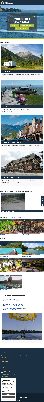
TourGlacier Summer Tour (27, 272)
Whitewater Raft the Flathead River (11, 301)
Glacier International (26, 234)
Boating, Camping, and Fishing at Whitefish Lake (13, 300)
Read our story (4, 357)
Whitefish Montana (9, 3)
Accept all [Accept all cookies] (8, 397)
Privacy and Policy (23, 396)
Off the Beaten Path (4, 256)
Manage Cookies (30, 396)
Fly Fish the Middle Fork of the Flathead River (13, 299)
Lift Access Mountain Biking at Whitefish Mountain (14, 303)
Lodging (13, 25)
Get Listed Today (4, 376)
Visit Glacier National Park (9, 298)
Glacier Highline (3, 272)
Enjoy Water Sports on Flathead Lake (11, 307)
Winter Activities (21, 28)
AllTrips (6, 2)
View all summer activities (20, 239)
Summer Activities (26, 25)
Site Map (16, 396)
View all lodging (17, 217)
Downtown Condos (4, 234)
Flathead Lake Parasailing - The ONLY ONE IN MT (12, 341)
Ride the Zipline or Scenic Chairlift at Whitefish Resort (14, 305)
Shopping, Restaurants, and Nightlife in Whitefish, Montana (15, 308)
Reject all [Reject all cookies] (9, 399)
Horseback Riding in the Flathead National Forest (13, 304)
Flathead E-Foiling (3, 289)
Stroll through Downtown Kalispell (10, 309)
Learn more (11, 75)
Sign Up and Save (5, 367)
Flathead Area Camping (26, 256)
